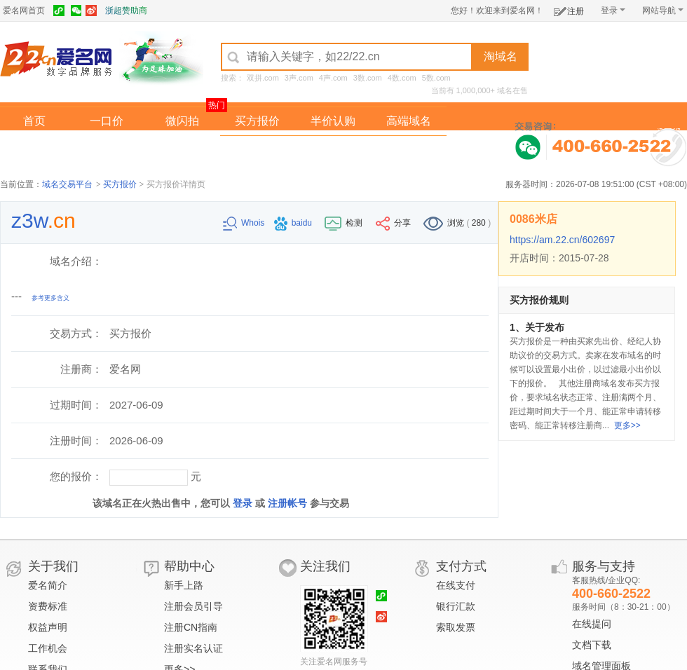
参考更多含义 (50, 297)
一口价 (106, 121)
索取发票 (455, 627)
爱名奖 (409, 150)
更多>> (627, 425)
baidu (294, 223)
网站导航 (662, 10)
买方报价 (257, 121)
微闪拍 (182, 121)
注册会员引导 (193, 606)
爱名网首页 (24, 10)
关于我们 (53, 566)
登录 (613, 10)
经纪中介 (257, 150)
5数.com (436, 78)
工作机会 (47, 648)
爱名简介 (47, 585)
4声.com (333, 78)
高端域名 (408, 121)
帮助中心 (189, 566)
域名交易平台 (67, 184)
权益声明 (47, 627)
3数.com (367, 78)
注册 (569, 9)
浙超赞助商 (126, 10)
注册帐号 (287, 503)
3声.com (299, 78)
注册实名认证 (193, 648)
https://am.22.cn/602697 (562, 239)
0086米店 (533, 219)
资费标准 (47, 606)
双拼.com (263, 78)
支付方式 (461, 566)
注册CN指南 (190, 627)
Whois (245, 223)
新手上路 (183, 585)
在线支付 (455, 585)
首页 (34, 121)
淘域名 (500, 56)
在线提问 (591, 623)
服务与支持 (603, 566)
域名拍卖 (333, 150)
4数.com (402, 78)
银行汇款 (455, 606)
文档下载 (591, 644)
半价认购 (333, 121)
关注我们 (325, 566)
